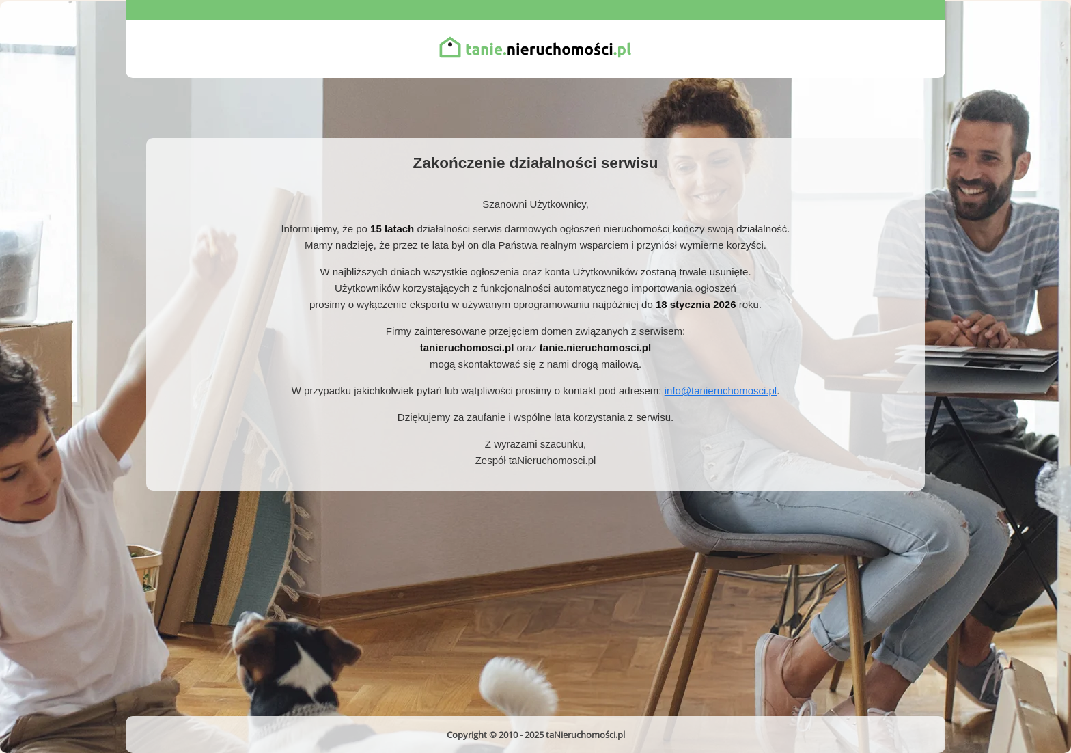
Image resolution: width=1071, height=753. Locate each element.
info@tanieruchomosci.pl (721, 390)
